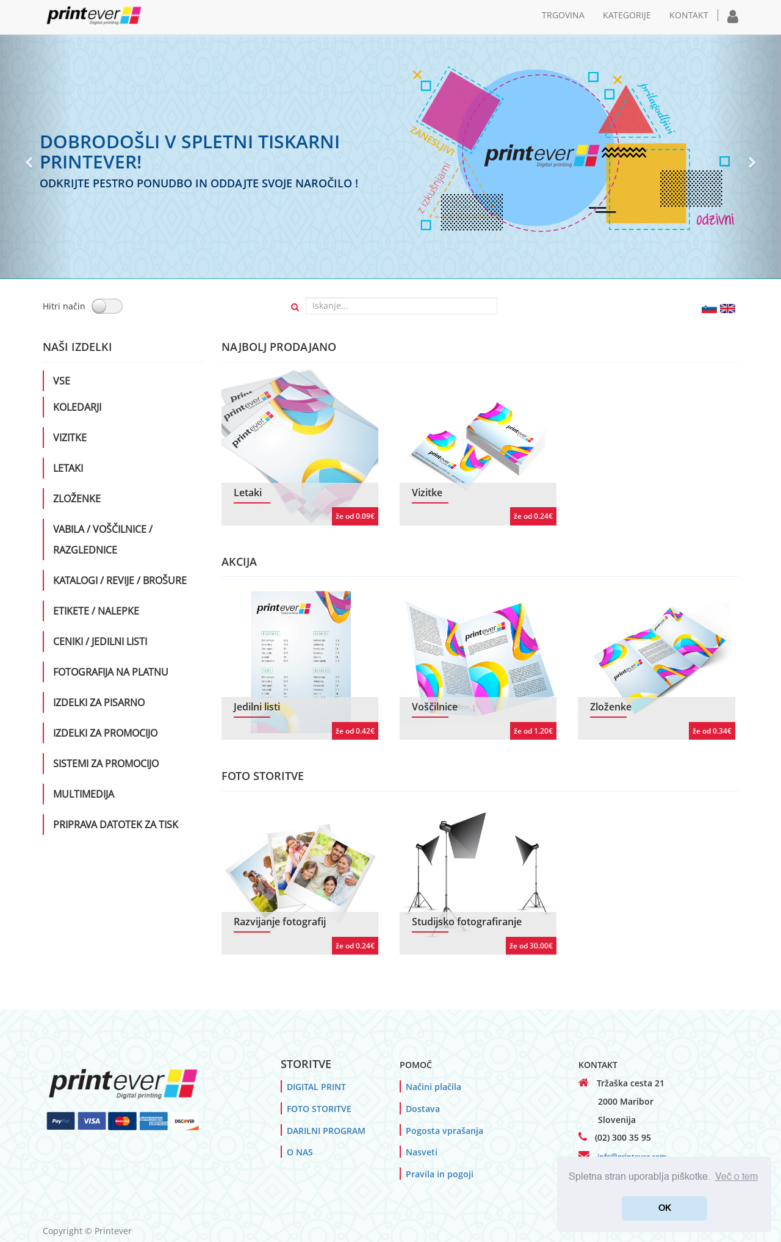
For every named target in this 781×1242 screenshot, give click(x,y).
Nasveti (421, 1152)
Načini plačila (433, 1086)
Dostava (423, 1108)
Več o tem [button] (736, 1177)
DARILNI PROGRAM (326, 1130)
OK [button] (664, 1208)
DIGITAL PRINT (316, 1086)
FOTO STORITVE (319, 1108)
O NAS (300, 1152)
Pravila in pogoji (439, 1174)
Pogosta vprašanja (444, 1130)
